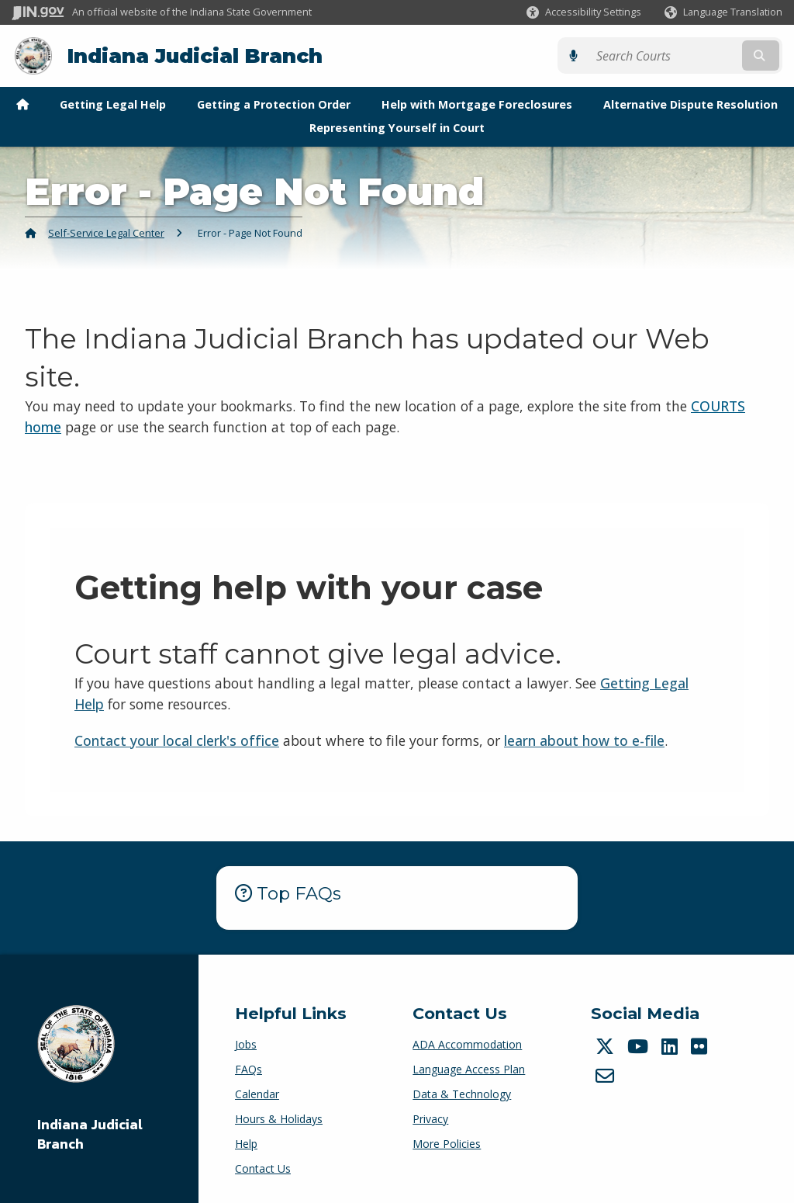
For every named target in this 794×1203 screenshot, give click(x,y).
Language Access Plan (469, 1069)
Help (246, 1143)
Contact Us (263, 1168)
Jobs (246, 1044)
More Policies (447, 1143)
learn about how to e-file (584, 739)
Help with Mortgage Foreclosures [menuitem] (476, 103)
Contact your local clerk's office (176, 739)
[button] (583, 12)
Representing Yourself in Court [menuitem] (397, 127)
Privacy (430, 1118)
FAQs (248, 1069)
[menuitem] (22, 104)
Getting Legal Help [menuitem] (113, 103)
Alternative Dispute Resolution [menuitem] (690, 103)
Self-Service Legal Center (106, 232)
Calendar (257, 1094)
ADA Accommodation (467, 1044)
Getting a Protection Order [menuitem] (273, 103)
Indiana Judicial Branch (194, 55)
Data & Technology (462, 1094)
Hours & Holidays (279, 1118)
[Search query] (688, 55)
